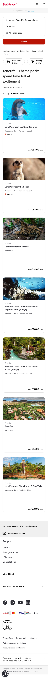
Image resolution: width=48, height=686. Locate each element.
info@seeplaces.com (16, 533)
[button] (24, 574)
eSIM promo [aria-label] (8, 557)
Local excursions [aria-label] (9, 51)
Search (24, 41)
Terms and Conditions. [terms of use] (30, 671)
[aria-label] (10, 4)
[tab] (24, 659)
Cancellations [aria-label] (9, 562)
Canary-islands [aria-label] (37, 51)
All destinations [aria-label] (23, 51)
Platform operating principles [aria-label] (14, 643)
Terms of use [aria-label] (8, 638)
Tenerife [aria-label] (7, 54)
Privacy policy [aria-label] (21, 638)
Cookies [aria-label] (33, 638)
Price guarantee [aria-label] (10, 552)
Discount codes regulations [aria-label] (14, 648)
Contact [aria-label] (6, 547)
